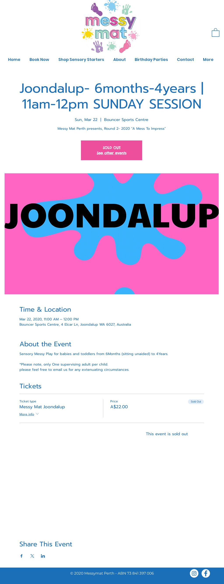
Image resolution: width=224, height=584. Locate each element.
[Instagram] (194, 573)
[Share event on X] (32, 556)
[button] (215, 32)
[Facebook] (205, 573)
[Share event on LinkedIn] (43, 556)
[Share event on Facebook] (21, 556)
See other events (111, 153)
